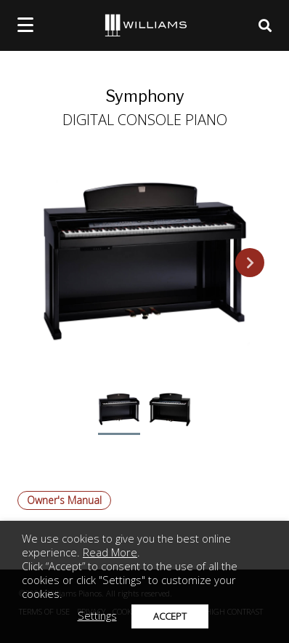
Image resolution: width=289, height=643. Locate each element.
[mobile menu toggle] (25, 24)
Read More (110, 552)
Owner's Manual (64, 500)
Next (249, 262)
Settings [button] (97, 615)
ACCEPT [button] (170, 616)
